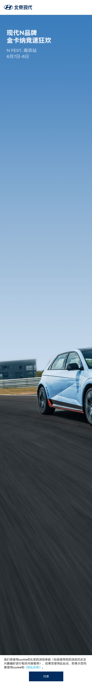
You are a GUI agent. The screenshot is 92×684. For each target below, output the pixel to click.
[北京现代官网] (18, 7)
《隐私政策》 (33, 667)
